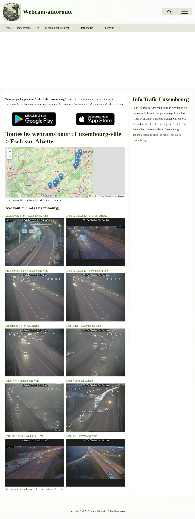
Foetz (69, 380)
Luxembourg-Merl (15, 215)
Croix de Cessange (76, 215)
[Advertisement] (97, 62)
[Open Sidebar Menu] (184, 11)
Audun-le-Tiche (34, 435)
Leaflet (93, 196)
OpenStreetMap (107, 196)
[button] (80, 152)
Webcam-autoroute (48, 11)
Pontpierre (11, 380)
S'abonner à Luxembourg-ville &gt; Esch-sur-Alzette (33, 489)
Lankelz (70, 435)
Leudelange (11, 325)
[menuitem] (9, 28)
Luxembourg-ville (38, 215)
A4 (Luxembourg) (43, 208)
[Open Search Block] (169, 11)
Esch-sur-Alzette (98, 215)
